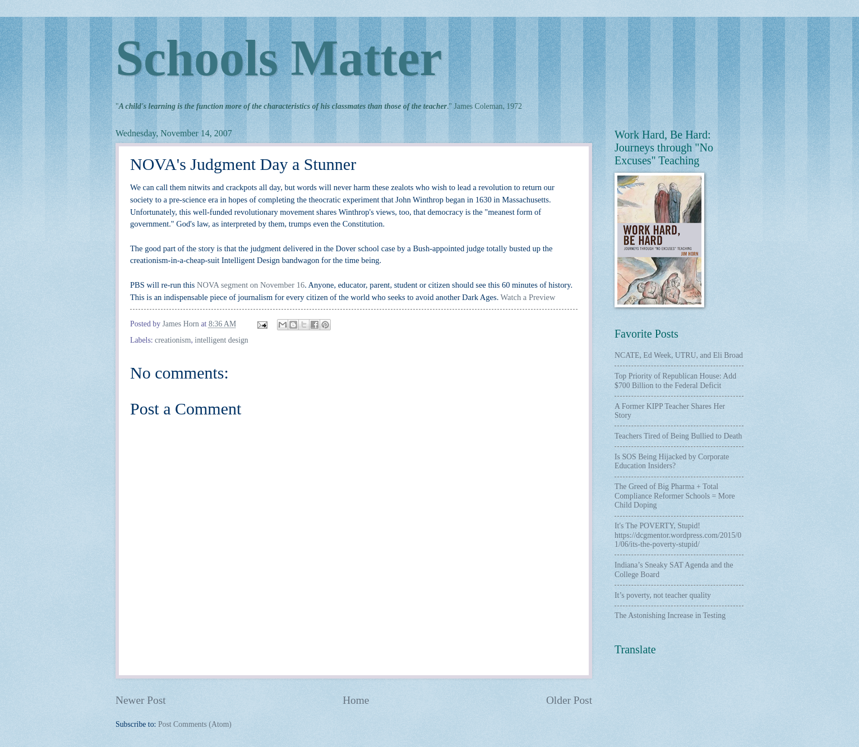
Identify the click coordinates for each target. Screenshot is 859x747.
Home (356, 700)
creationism (173, 340)
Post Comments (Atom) (195, 724)
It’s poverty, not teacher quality (663, 595)
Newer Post (141, 700)
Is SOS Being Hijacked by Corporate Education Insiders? (672, 462)
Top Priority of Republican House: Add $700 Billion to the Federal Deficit (675, 381)
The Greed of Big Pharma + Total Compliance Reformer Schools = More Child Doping (675, 495)
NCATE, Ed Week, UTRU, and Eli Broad (679, 355)
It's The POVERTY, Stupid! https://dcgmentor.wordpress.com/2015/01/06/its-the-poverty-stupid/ (678, 535)
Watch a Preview (528, 297)
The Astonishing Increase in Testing (670, 615)
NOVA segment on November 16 (250, 284)
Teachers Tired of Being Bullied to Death (678, 436)
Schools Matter (279, 58)
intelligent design (221, 340)
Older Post (569, 700)
